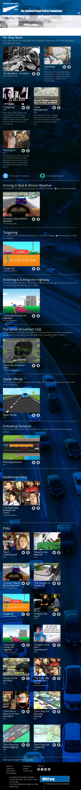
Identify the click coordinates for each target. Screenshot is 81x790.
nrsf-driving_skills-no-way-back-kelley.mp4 (54, 99)
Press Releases (11, 765)
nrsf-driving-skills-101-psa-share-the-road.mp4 (23, 670)
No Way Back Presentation (16, 168)
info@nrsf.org (14, 779)
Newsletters (27, 758)
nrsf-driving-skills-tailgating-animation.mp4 (33, 261)
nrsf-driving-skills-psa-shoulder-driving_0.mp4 (54, 704)
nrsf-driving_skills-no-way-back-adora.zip (28, 100)
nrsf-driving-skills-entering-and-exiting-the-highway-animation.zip (38, 308)
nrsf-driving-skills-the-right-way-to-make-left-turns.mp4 (33, 500)
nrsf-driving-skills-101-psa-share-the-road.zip (28, 670)
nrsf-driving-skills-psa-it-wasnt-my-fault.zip (58, 606)
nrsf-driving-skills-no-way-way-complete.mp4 (33, 66)
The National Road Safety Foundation (41, 11)
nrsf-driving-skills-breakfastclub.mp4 (33, 357)
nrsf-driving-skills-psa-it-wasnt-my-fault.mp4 (54, 606)
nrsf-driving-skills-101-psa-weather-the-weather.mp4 (54, 544)
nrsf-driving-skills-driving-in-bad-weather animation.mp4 (33, 211)
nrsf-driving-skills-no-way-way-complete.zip (38, 66)
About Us (9, 758)
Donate (25, 761)
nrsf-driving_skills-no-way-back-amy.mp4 (23, 143)
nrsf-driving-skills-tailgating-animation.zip (38, 261)
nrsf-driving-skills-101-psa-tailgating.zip (58, 575)
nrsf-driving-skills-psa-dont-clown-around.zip (28, 544)
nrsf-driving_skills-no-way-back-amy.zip (28, 143)
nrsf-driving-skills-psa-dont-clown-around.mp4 (23, 544)
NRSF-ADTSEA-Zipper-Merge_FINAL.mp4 (33, 407)
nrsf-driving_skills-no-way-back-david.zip (69, 59)
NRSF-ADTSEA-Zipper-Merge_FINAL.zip (38, 407)
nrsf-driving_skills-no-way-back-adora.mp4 (23, 100)
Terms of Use (27, 763)
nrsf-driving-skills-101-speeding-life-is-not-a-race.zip (28, 704)
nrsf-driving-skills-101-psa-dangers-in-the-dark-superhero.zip (58, 637)
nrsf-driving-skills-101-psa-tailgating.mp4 (54, 575)
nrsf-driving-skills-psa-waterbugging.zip (28, 737)
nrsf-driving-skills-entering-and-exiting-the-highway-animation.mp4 (33, 308)
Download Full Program (52, 168)
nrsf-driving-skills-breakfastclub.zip (38, 357)
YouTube (29, 752)
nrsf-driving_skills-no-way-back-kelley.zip (58, 99)
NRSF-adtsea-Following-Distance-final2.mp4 (33, 454)
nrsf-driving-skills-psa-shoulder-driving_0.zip (58, 704)
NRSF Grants (10, 763)
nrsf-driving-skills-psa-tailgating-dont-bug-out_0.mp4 (54, 737)
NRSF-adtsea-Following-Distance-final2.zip (38, 454)
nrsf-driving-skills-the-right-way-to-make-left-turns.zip (38, 500)
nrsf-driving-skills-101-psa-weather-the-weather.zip (58, 544)
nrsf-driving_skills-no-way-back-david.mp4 (64, 59)
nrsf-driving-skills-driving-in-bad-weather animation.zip (38, 211)
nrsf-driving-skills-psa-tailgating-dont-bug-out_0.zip (58, 737)
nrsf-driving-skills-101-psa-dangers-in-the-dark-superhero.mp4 (54, 637)
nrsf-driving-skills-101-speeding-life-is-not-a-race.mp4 (23, 704)
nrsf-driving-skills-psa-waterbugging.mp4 (23, 737)
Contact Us (10, 761)
